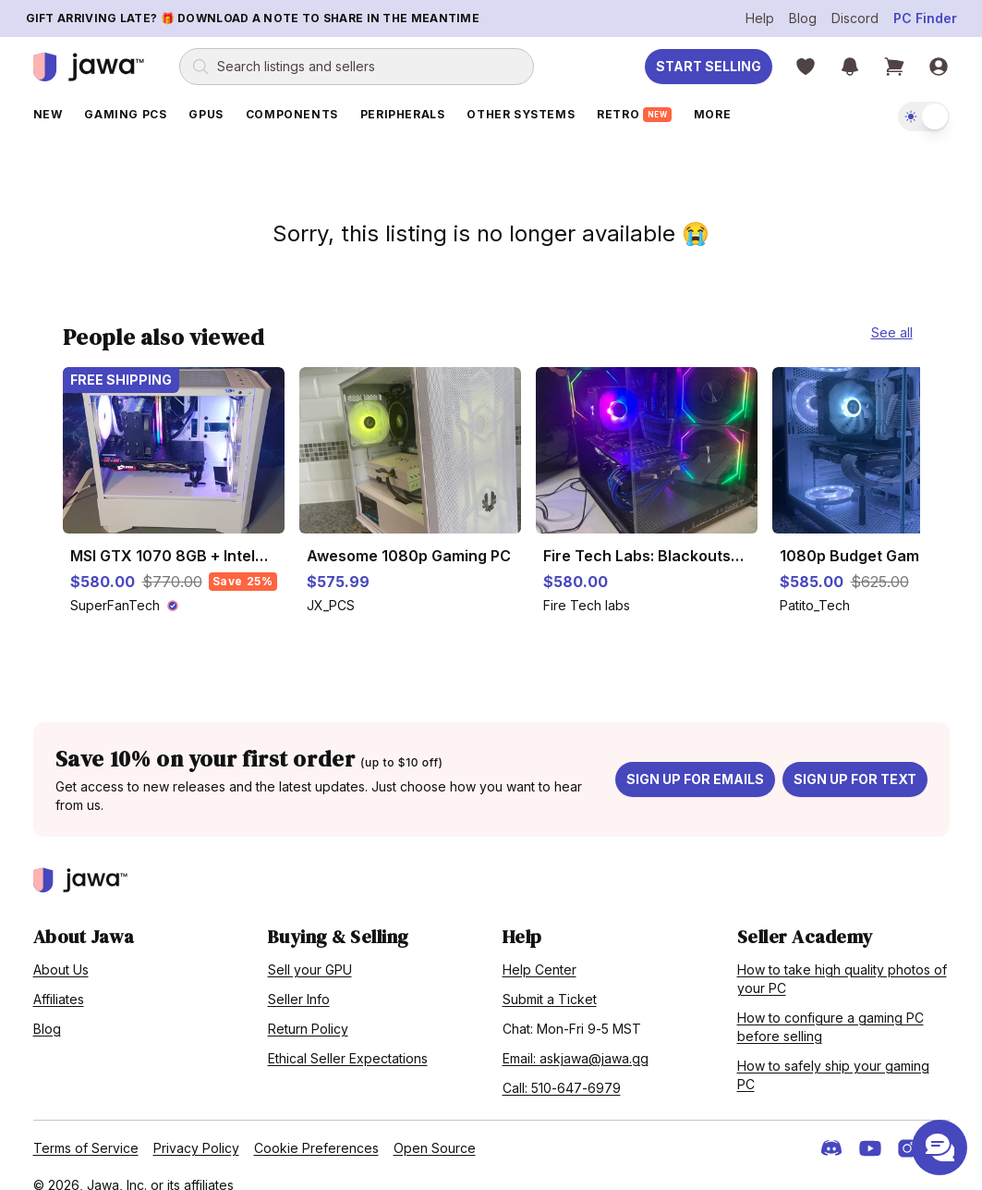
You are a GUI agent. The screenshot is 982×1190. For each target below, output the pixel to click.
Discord (855, 18)
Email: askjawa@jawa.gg (576, 1039)
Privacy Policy (196, 1128)
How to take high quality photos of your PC (842, 959)
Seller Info (299, 980)
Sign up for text (855, 759)
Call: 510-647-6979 (562, 1068)
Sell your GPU (310, 950)
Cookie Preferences (316, 1128)
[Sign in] (938, 66)
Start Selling (708, 66)
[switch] (924, 116)
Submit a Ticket (550, 980)
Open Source (435, 1128)
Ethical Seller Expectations (348, 1039)
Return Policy (308, 1009)
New (48, 114)
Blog (803, 18)
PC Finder (925, 18)
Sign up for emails (695, 759)
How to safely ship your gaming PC (833, 1055)
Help (760, 18)
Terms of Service (86, 1128)
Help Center (539, 950)
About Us (61, 950)
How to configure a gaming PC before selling (830, 1007)
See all (892, 313)
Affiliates (58, 980)
